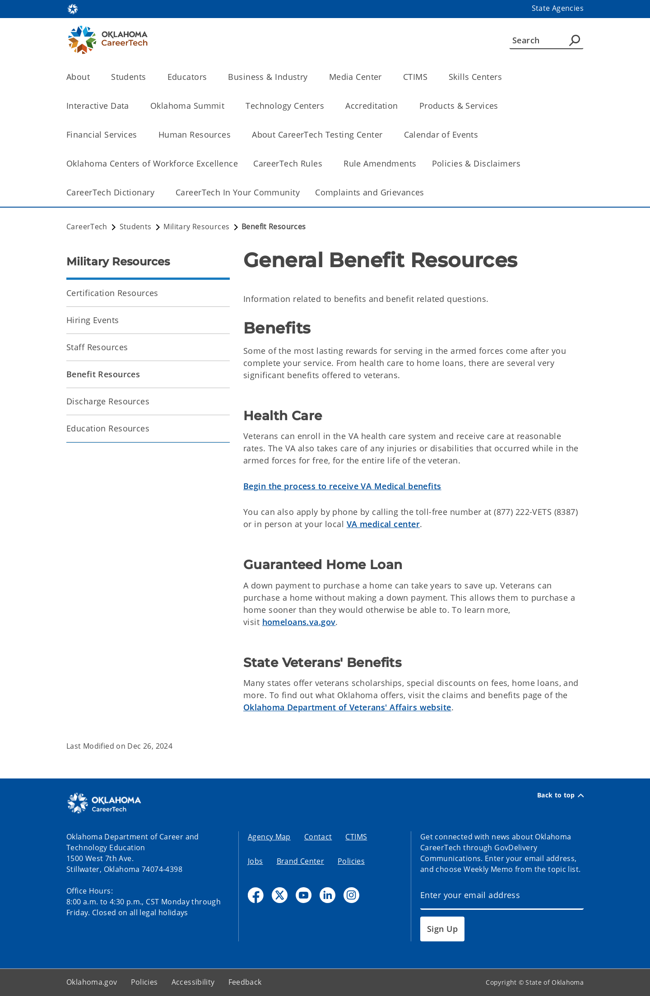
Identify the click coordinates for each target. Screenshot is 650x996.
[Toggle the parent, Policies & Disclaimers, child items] (523, 164)
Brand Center (301, 861)
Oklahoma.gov (91, 982)
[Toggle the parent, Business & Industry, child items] (311, 77)
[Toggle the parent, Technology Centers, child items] (327, 106)
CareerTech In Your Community (238, 192)
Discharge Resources (107, 401)
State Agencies (558, 8)
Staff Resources (97, 347)
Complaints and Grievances (369, 192)
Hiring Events (92, 320)
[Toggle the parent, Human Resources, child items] (234, 135)
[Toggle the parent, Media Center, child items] (385, 77)
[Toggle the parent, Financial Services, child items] (140, 135)
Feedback (245, 982)
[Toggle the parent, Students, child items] (149, 77)
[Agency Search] (575, 40)
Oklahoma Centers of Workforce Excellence (152, 163)
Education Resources (107, 428)
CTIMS (356, 837)
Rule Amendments (380, 163)
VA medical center (383, 524)
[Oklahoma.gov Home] (72, 8)
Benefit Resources (103, 374)
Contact (318, 837)
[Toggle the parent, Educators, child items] (210, 77)
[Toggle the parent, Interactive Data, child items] (132, 106)
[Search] (546, 40)
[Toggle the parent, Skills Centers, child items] (505, 77)
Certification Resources (112, 292)
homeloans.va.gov (299, 621)
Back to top (560, 795)
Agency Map (269, 837)
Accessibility (193, 982)
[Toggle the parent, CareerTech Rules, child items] (325, 164)
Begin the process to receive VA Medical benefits (342, 486)
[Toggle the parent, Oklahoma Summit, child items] (227, 106)
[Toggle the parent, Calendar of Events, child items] (481, 135)
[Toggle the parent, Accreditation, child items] (401, 106)
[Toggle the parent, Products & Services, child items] (501, 106)
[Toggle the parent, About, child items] (93, 77)
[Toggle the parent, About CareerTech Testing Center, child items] (386, 135)
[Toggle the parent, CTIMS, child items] (430, 77)
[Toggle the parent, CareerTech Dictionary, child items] (157, 192)
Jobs (255, 861)
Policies (351, 861)
